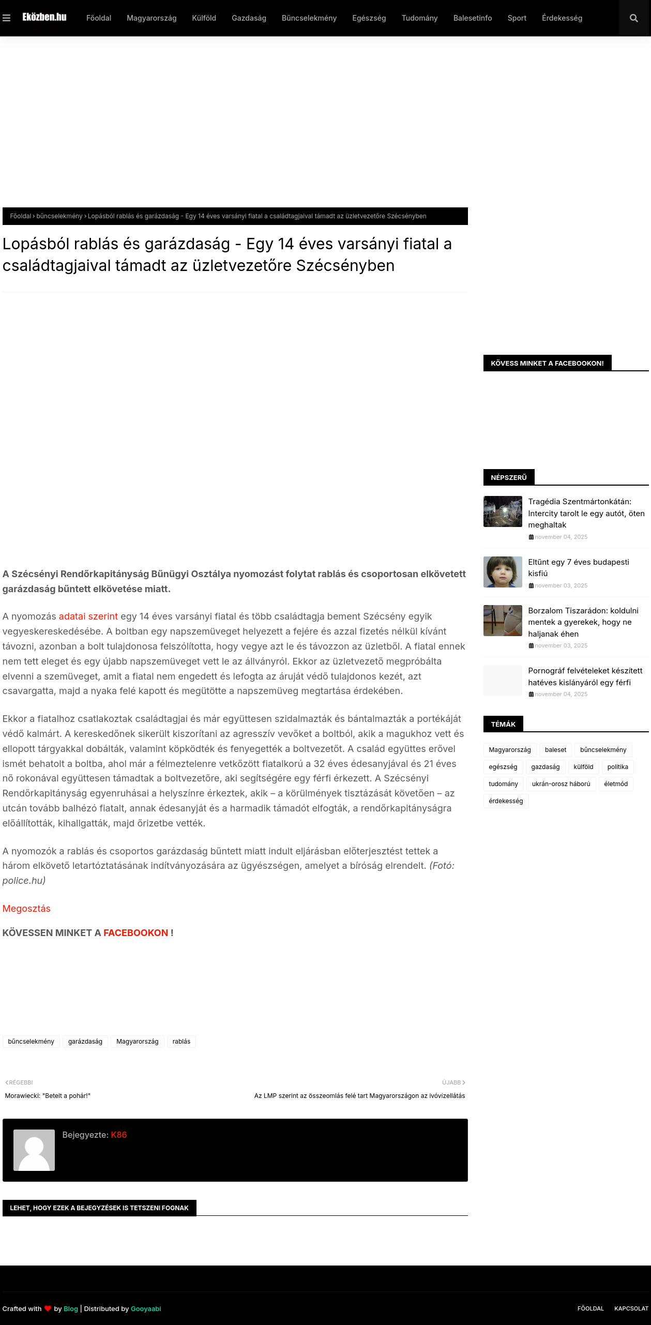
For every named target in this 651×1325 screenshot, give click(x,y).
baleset (555, 750)
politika (618, 767)
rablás (182, 1041)
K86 (118, 1135)
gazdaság (546, 767)
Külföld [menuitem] (204, 17)
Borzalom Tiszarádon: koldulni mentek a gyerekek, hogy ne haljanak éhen (583, 622)
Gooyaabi (146, 1308)
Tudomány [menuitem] (420, 17)
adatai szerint (88, 616)
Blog (71, 1308)
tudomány (503, 784)
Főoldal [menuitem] (98, 17)
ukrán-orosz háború (561, 784)
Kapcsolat (631, 1308)
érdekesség (506, 801)
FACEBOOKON (137, 932)
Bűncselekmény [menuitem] (309, 17)
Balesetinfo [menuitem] (472, 17)
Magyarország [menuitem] (151, 17)
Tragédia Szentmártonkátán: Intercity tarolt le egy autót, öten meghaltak (586, 513)
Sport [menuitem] (517, 17)
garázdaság (85, 1041)
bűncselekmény (59, 216)
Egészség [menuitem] (369, 17)
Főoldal (21, 216)
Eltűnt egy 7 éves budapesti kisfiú (578, 568)
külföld (584, 767)
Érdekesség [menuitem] (562, 17)
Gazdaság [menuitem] (249, 17)
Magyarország (137, 1041)
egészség (503, 767)
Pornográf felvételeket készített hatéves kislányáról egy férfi (585, 676)
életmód (616, 784)
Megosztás (27, 908)
